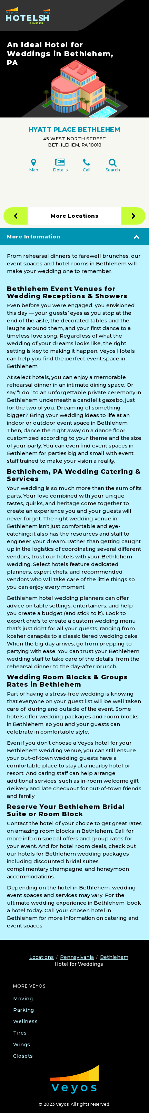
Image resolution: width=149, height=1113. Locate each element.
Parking (23, 1010)
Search (113, 165)
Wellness (25, 1021)
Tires (20, 1033)
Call (86, 165)
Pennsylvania (77, 957)
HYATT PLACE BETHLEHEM (75, 129)
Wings (21, 1044)
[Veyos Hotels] (28, 15)
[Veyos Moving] (74, 1079)
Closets (23, 1056)
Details (60, 165)
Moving (23, 999)
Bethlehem (114, 957)
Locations (41, 957)
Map (33, 165)
